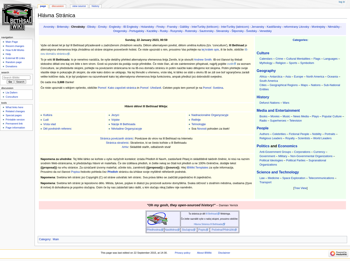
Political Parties (296, 160)
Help (8, 54)
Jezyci (115, 115)
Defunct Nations (269, 102)
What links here (14, 107)
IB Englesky (130, 26)
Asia (288, 76)
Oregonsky (120, 31)
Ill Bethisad (211, 214)
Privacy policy (182, 252)
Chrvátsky (78, 26)
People (263, 128)
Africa (263, 76)
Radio (263, 120)
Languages (331, 58)
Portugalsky (136, 31)
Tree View (300, 188)
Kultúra (47, 115)
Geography (266, 71)
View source (79, 6)
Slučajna (187, 229)
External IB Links (15, 58)
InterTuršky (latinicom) (235, 26)
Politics (263, 146)
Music (286, 116)
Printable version (15, 119)
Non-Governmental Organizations (311, 156)
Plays (315, 116)
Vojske (115, 119)
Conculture (12, 96)
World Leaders (322, 138)
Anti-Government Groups (275, 152)
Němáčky (334, 26)
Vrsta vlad (49, 124)
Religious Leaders (270, 138)
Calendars (265, 58)
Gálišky (184, 26)
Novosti (201, 128)
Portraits (330, 134)
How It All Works (15, 50)
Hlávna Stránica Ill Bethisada (208, 224)
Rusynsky (176, 31)
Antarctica (276, 76)
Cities (263, 85)
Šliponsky (237, 31)
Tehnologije (199, 124)
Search (5, 72)
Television (295, 120)
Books (263, 116)
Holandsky (147, 26)
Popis (201, 229)
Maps (304, 85)
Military (282, 156)
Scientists (304, 138)
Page (43, 6)
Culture (263, 53)
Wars (286, 102)
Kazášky (152, 31)
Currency (319, 152)
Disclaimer (224, 252)
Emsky (102, 26)
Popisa (75, 171)
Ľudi (46, 119)
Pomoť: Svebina (213, 87)
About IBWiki (204, 252)
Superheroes (278, 120)
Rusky (164, 31)
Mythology (265, 63)
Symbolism (307, 63)
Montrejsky (318, 26)
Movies (275, 116)
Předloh (112, 171)
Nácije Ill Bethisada (123, 124)
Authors (264, 134)
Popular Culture (332, 116)
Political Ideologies (271, 160)
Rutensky (191, 31)
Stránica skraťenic (117, 142)
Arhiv (125, 147)
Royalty (290, 138)
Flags (316, 58)
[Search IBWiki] (16, 78)
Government (267, 156)
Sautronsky (206, 31)
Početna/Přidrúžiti (223, 229)
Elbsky (91, 26)
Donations (11, 66)
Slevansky (222, 31)
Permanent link (14, 123)
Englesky (115, 26)
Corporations (302, 152)
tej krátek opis (210, 49)
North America (315, 76)
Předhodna (153, 229)
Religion (280, 63)
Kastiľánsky (274, 26)
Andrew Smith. (203, 59)
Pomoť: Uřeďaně (150, 87)
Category (44, 239)
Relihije (196, 119)
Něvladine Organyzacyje (126, 128)
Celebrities (279, 134)
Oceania (332, 76)
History (263, 97)
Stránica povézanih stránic (116, 138)
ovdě (230, 63)
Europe (298, 76)
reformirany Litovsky (296, 26)
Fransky (172, 26)
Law (262, 178)
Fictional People (299, 134)
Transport (265, 182)
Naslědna (171, 229)
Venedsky (265, 31)
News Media (301, 116)
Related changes (15, 111)
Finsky (160, 26)
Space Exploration (293, 178)
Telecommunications (321, 178)
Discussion (58, 6)
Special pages (14, 115)
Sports (293, 63)
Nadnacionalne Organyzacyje (210, 115)
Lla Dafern (11, 92)
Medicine (273, 178)
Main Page (12, 41)
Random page (14, 62)
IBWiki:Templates (197, 167)
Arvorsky (49, 26)
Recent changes (15, 46)
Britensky (63, 26)
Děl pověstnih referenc (57, 128)
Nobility (317, 134)
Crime (279, 58)
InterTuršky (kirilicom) (205, 26)
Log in (342, 1)
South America (268, 80)
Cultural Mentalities (298, 58)
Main (56, 239)
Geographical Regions (284, 85)
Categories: (300, 40)
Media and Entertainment (278, 110)
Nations (316, 85)
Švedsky (251, 31)
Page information (15, 127)
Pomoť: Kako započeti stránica (117, 87)
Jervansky (258, 26)
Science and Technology (278, 172)
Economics (288, 146)
